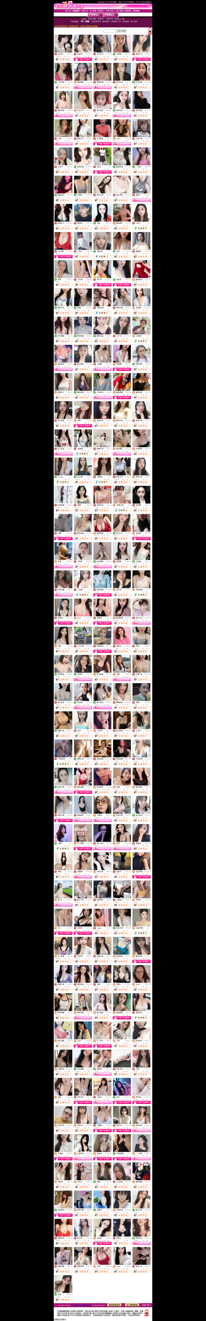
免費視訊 (69, 54)
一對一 (109, 167)
